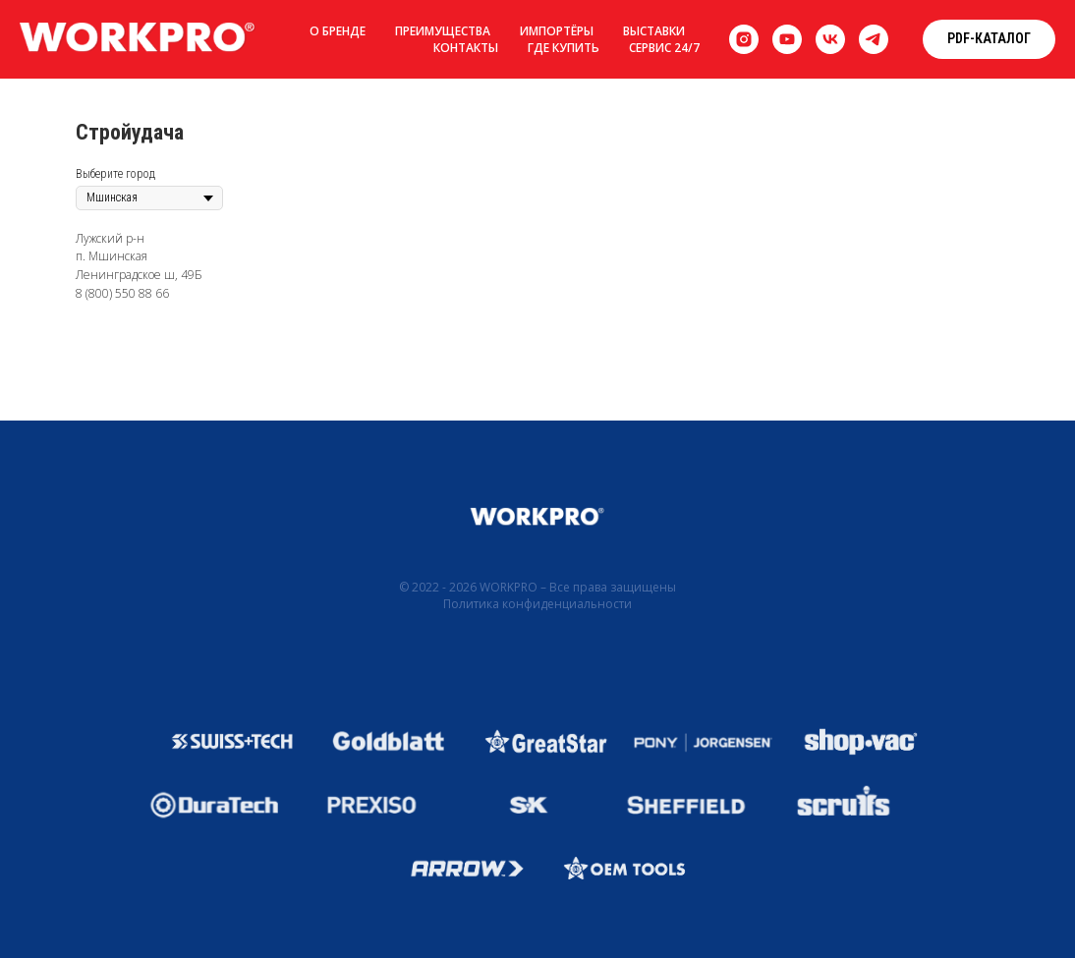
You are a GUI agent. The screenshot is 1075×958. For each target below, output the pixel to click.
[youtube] (787, 39)
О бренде (338, 31)
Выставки (654, 31)
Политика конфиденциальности (537, 603)
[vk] (830, 39)
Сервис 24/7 (664, 47)
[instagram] (744, 39)
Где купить (563, 47)
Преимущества (442, 31)
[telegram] (873, 39)
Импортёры (557, 31)
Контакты (465, 47)
